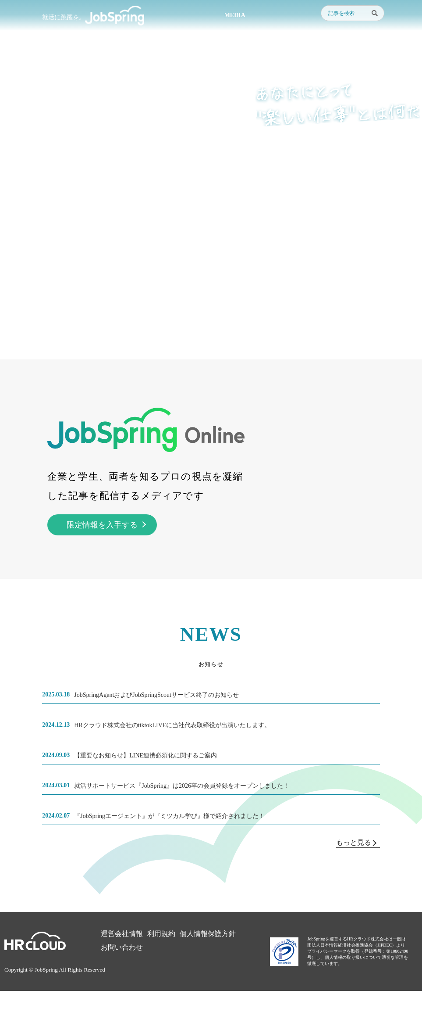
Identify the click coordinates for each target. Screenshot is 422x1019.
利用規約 (161, 933)
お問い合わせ (122, 947)
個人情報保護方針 (208, 933)
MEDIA (234, 15)
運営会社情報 (122, 933)
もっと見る (356, 842)
